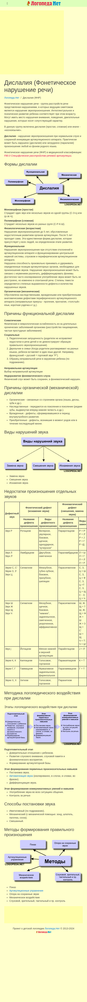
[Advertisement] (32, 42)
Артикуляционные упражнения (26, 890)
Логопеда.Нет (11, 97)
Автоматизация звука (21, 776)
